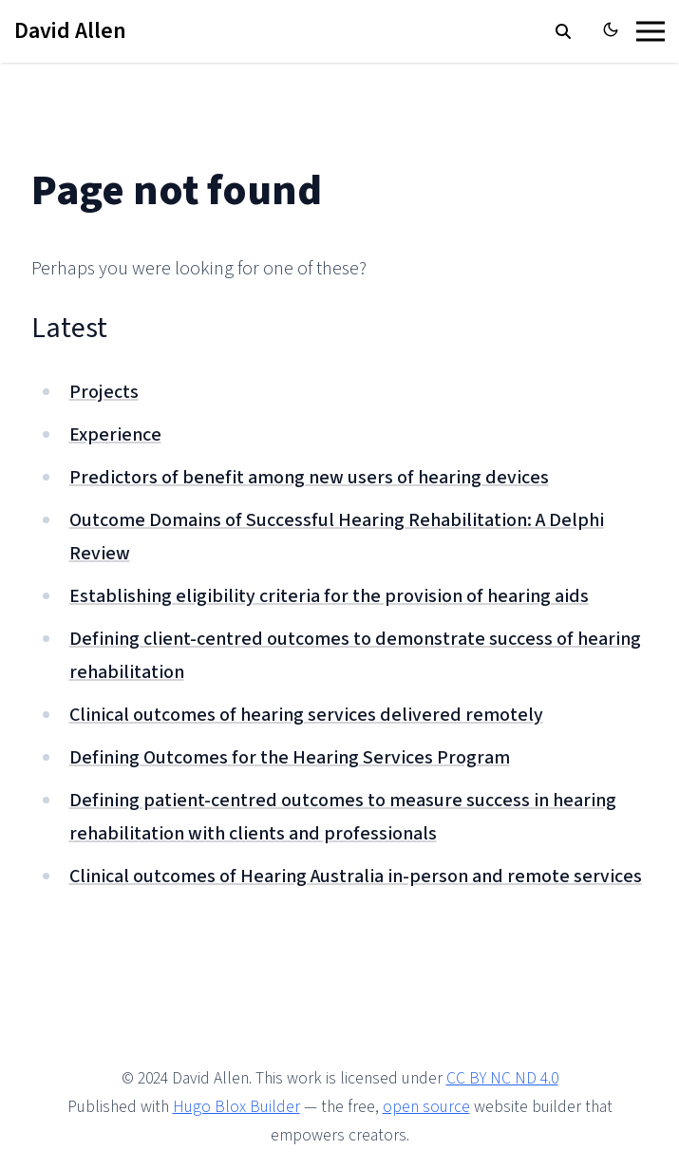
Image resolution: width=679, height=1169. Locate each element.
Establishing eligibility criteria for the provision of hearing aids (329, 596)
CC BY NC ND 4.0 (502, 1078)
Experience (115, 435)
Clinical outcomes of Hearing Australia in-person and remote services (355, 876)
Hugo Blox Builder (236, 1107)
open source (426, 1107)
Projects (104, 392)
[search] (563, 31)
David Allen (70, 30)
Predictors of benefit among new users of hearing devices (309, 477)
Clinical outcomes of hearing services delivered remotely (306, 715)
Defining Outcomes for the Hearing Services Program (289, 758)
